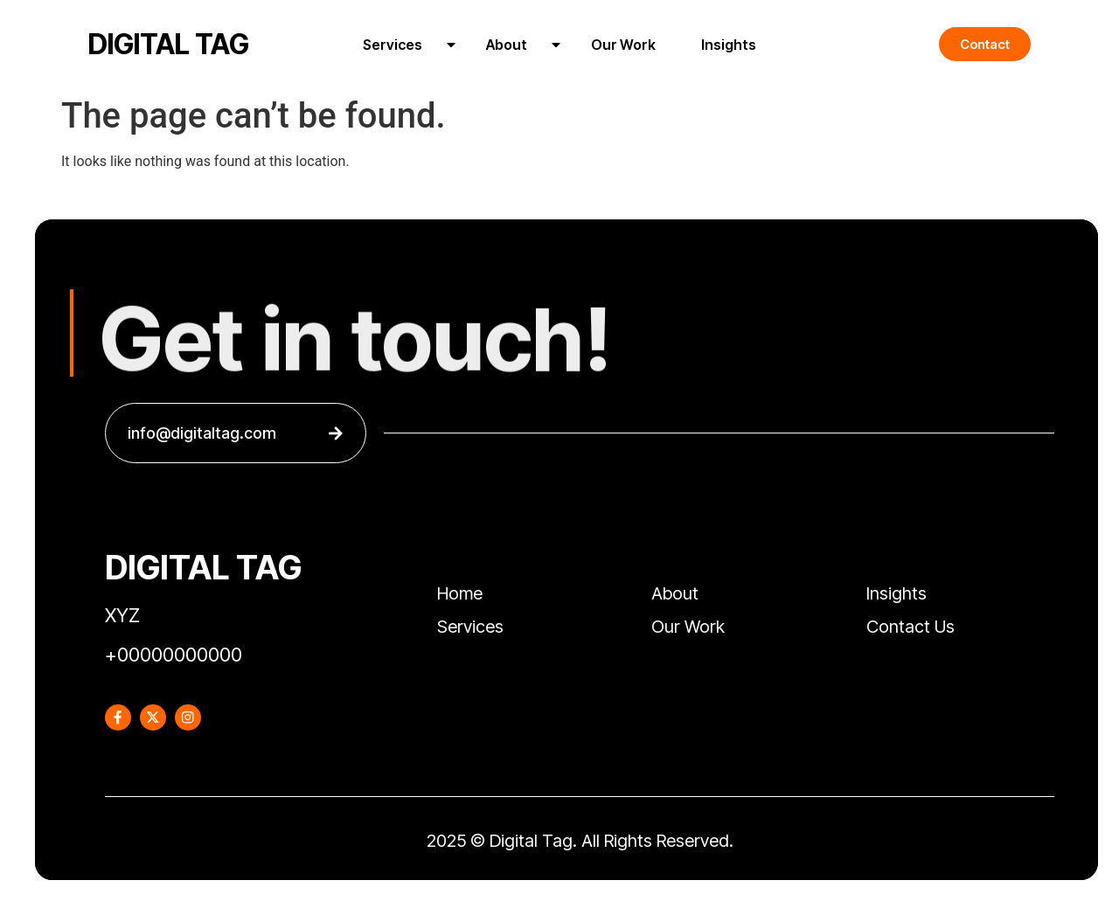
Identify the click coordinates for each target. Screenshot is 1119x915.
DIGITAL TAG (168, 44)
